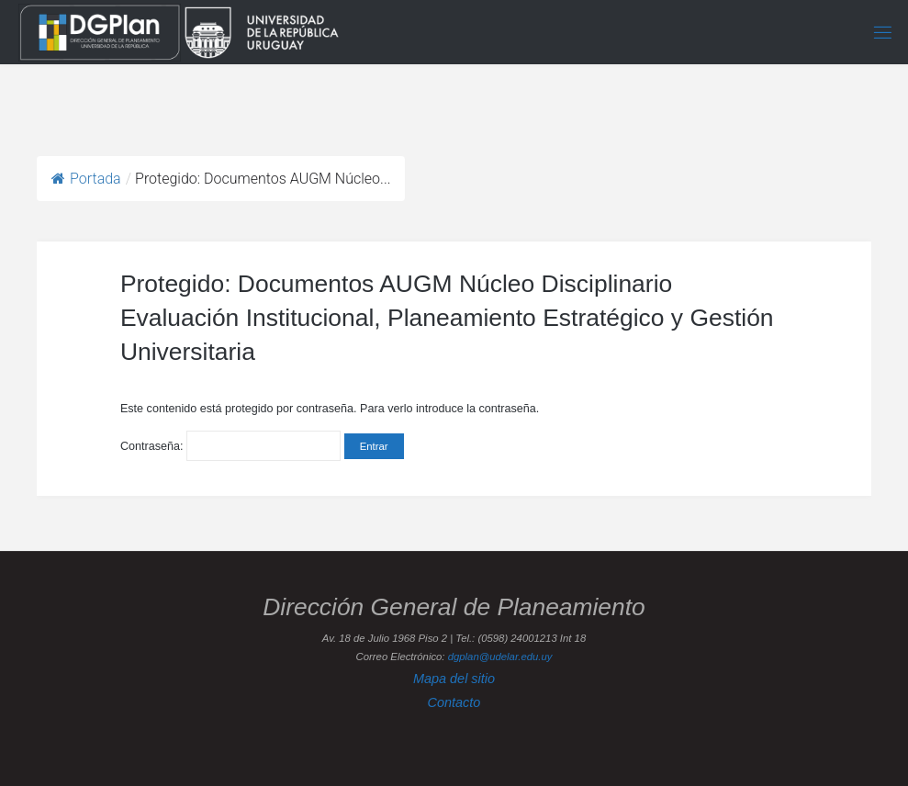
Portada (86, 178)
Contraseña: (230, 446)
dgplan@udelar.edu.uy (500, 656)
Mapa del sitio (454, 678)
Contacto (454, 702)
